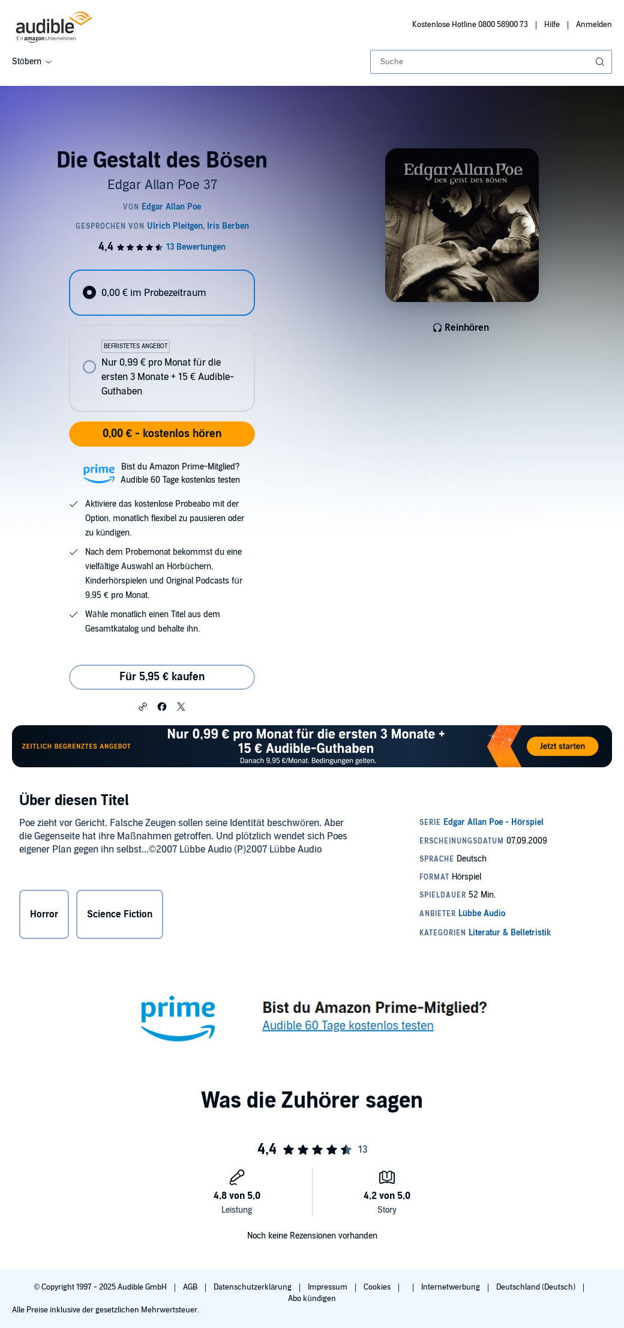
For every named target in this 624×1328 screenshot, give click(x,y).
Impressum (328, 1287)
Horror (44, 914)
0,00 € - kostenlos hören (162, 433)
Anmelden (594, 24)
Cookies (378, 1287)
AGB (191, 1287)
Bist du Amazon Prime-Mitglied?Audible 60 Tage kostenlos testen (180, 473)
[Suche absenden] (601, 62)
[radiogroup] (161, 341)
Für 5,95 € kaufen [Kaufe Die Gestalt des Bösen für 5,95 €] (162, 677)
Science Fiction (119, 914)
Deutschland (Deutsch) (536, 1287)
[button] (143, 706)
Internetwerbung (451, 1287)
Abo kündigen (311, 1298)
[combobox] (491, 62)
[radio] (161, 293)
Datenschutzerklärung (253, 1287)
